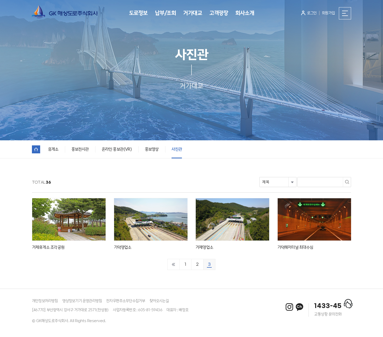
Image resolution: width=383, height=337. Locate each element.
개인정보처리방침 (45, 300)
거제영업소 (204, 247)
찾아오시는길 (159, 300)
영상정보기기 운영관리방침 (82, 300)
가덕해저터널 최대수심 (295, 247)
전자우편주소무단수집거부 (125, 300)
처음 (173, 264)
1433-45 (328, 306)
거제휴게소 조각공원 (48, 247)
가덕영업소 (122, 247)
